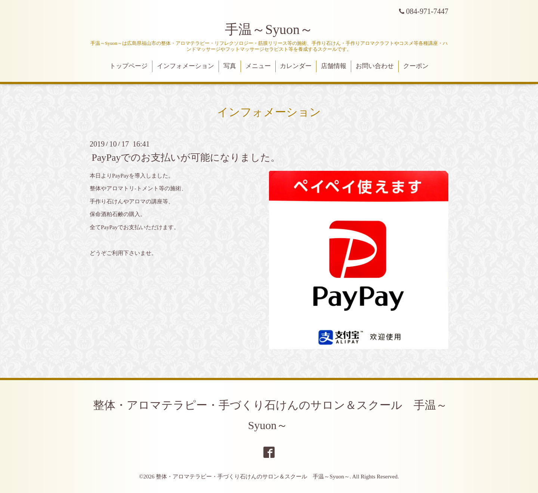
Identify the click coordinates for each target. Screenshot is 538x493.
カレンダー (296, 66)
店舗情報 (333, 66)
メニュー (258, 66)
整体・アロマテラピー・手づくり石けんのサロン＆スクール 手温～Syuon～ (252, 477)
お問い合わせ (375, 66)
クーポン (416, 66)
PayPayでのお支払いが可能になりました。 (186, 157)
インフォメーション (185, 66)
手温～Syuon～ (269, 29)
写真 (229, 66)
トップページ (128, 66)
